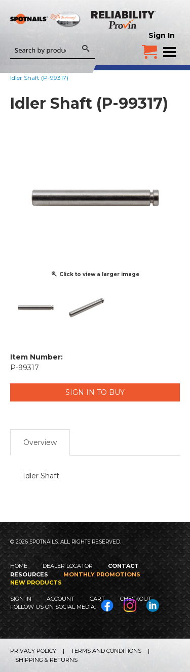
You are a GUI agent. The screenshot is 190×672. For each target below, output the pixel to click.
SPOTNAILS (45, 34)
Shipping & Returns (46, 659)
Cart (97, 598)
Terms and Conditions (106, 650)
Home (18, 565)
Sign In (161, 35)
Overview (40, 442)
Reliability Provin (124, 19)
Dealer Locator (68, 565)
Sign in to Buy (95, 392)
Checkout (135, 598)
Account (60, 598)
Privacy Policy (33, 650)
